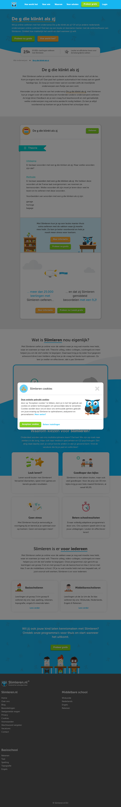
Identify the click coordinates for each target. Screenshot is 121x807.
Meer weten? (40, 418)
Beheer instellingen (51, 428)
